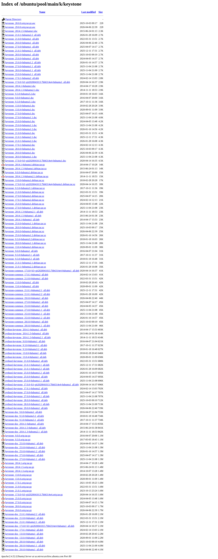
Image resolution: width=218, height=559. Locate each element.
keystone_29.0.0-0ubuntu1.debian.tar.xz (24, 231)
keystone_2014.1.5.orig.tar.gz (19, 467)
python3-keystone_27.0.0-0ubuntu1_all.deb (26, 392)
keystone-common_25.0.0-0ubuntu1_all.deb (26, 306)
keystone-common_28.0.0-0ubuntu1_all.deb (26, 321)
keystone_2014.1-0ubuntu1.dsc (20, 86)
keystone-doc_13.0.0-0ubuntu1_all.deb (24, 534)
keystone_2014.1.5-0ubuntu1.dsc (21, 31)
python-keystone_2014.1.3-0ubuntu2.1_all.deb (28, 337)
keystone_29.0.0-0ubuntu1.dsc (20, 153)
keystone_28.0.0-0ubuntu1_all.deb (22, 54)
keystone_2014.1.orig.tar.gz (18, 463)
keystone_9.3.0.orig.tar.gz (17, 439)
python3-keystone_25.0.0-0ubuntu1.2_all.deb (27, 373)
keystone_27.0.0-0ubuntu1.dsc (20, 113)
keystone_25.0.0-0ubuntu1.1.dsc (21, 125)
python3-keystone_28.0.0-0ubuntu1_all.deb (26, 400)
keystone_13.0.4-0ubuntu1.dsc (20, 109)
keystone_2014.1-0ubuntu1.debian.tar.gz (25, 164)
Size (100, 12)
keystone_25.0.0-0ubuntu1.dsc (20, 121)
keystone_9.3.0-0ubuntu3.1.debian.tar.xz (25, 188)
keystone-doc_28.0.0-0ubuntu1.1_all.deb (25, 545)
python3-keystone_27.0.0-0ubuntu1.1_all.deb (27, 396)
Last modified (88, 12)
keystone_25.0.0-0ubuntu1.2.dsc (21, 129)
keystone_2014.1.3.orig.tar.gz (19, 471)
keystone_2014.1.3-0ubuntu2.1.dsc (22, 90)
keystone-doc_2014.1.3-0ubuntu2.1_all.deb (26, 431)
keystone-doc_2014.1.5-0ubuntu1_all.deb (25, 428)
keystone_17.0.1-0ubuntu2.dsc (20, 145)
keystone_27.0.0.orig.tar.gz (18, 502)
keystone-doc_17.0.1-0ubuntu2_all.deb (24, 530)
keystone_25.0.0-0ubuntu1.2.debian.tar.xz (25, 235)
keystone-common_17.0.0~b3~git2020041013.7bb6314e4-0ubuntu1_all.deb (42, 270)
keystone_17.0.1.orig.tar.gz (18, 482)
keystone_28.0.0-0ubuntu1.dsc (20, 149)
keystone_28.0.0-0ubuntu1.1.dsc (21, 156)
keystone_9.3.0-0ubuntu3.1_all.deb (22, 255)
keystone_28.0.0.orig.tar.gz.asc (20, 23)
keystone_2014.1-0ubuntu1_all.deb (22, 219)
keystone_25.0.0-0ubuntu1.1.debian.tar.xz (25, 223)
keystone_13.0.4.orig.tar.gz (18, 479)
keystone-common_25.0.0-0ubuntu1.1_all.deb (27, 314)
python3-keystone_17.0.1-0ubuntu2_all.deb (26, 388)
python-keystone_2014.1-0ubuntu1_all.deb (26, 329)
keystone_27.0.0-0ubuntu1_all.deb (22, 46)
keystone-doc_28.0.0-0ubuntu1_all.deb (24, 541)
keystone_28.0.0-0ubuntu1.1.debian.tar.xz (25, 243)
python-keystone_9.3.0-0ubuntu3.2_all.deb (26, 349)
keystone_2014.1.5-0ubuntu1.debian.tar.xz (25, 168)
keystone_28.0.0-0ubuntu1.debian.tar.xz (24, 227)
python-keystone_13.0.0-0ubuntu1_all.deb (25, 353)
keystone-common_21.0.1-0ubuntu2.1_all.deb (27, 290)
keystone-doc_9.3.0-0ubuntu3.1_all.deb (24, 420)
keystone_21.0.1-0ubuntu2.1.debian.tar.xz (25, 263)
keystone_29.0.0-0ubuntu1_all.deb (22, 43)
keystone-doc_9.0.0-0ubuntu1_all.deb (23, 412)
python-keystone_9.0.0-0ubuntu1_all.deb (25, 341)
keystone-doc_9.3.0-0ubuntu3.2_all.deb (24, 416)
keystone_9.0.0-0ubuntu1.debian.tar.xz (24, 172)
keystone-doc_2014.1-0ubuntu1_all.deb (24, 424)
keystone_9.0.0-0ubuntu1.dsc (19, 98)
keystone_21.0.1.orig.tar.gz (18, 490)
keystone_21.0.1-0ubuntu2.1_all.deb (23, 50)
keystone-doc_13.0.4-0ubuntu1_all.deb (24, 537)
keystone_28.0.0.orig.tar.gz (18, 506)
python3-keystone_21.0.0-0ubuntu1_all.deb (26, 361)
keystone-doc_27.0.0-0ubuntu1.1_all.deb (25, 459)
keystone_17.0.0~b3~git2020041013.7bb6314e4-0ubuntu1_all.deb (37, 82)
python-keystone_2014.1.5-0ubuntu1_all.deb (27, 333)
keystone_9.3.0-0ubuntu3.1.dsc (20, 101)
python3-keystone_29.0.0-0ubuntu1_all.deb (26, 408)
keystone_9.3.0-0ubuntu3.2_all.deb (22, 259)
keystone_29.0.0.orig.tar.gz (18, 510)
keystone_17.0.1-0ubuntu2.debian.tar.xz (24, 200)
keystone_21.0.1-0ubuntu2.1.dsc (21, 137)
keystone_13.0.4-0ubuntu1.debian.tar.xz (24, 247)
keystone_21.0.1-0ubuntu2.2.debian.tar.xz (25, 266)
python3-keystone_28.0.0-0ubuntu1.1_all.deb (27, 404)
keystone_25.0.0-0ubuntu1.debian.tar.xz (24, 204)
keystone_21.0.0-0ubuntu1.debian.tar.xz (24, 192)
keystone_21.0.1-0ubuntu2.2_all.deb (23, 35)
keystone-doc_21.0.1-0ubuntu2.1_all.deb (25, 522)
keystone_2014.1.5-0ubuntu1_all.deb (23, 215)
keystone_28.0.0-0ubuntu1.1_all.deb (23, 70)
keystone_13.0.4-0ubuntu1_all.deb (22, 286)
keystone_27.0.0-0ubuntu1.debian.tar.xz (24, 196)
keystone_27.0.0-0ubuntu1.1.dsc (21, 117)
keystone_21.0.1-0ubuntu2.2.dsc (21, 141)
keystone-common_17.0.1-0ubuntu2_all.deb (26, 274)
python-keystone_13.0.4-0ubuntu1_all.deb (25, 357)
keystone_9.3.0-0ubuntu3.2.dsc (20, 94)
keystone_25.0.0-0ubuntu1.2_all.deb (23, 62)
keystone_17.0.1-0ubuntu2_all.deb (22, 78)
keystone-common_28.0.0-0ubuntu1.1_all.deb (27, 325)
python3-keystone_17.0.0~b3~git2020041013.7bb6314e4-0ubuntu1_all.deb (42, 384)
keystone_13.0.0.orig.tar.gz (18, 475)
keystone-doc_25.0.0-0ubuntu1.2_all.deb (25, 451)
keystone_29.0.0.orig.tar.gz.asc (20, 27)
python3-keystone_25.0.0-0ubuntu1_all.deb (26, 376)
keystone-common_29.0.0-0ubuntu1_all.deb (26, 298)
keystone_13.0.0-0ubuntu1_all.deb (22, 282)
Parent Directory (13, 19)
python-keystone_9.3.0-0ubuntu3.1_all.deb (26, 345)
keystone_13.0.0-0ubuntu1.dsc (20, 105)
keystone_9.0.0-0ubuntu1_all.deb (21, 251)
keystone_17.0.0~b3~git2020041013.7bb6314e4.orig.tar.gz (34, 494)
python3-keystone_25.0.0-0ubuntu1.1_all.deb (27, 380)
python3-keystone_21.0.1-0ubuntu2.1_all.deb (27, 365)
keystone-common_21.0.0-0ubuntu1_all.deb (26, 278)
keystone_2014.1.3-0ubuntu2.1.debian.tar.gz (26, 176)
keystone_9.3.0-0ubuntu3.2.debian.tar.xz (25, 239)
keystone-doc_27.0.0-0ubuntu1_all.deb (24, 455)
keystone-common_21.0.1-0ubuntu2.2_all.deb (27, 294)
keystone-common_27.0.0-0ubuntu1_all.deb (26, 302)
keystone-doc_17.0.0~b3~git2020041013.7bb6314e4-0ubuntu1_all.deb (39, 526)
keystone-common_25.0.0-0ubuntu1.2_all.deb (27, 318)
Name (42, 12)
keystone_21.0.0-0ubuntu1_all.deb (22, 39)
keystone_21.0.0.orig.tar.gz (18, 486)
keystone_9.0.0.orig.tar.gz (17, 435)
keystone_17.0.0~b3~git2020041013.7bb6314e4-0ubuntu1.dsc (35, 160)
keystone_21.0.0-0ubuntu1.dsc (20, 133)
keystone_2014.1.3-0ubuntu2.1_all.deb (24, 211)
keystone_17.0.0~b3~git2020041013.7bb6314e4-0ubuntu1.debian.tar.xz (40, 184)
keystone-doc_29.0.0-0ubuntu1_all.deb (24, 549)
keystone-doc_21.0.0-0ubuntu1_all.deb (24, 518)
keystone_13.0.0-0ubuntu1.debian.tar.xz (24, 180)
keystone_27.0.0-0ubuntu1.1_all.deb (23, 66)
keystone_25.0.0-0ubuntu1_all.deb (22, 58)
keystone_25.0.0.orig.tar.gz (18, 498)
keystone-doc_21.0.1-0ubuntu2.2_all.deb (25, 514)
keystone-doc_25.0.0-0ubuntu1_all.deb (24, 443)
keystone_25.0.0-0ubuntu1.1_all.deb (23, 74)
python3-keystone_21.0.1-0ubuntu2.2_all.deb (27, 369)
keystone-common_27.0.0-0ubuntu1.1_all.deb (27, 310)
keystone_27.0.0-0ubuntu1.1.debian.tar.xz (25, 208)
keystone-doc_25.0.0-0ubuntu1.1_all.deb (25, 447)
